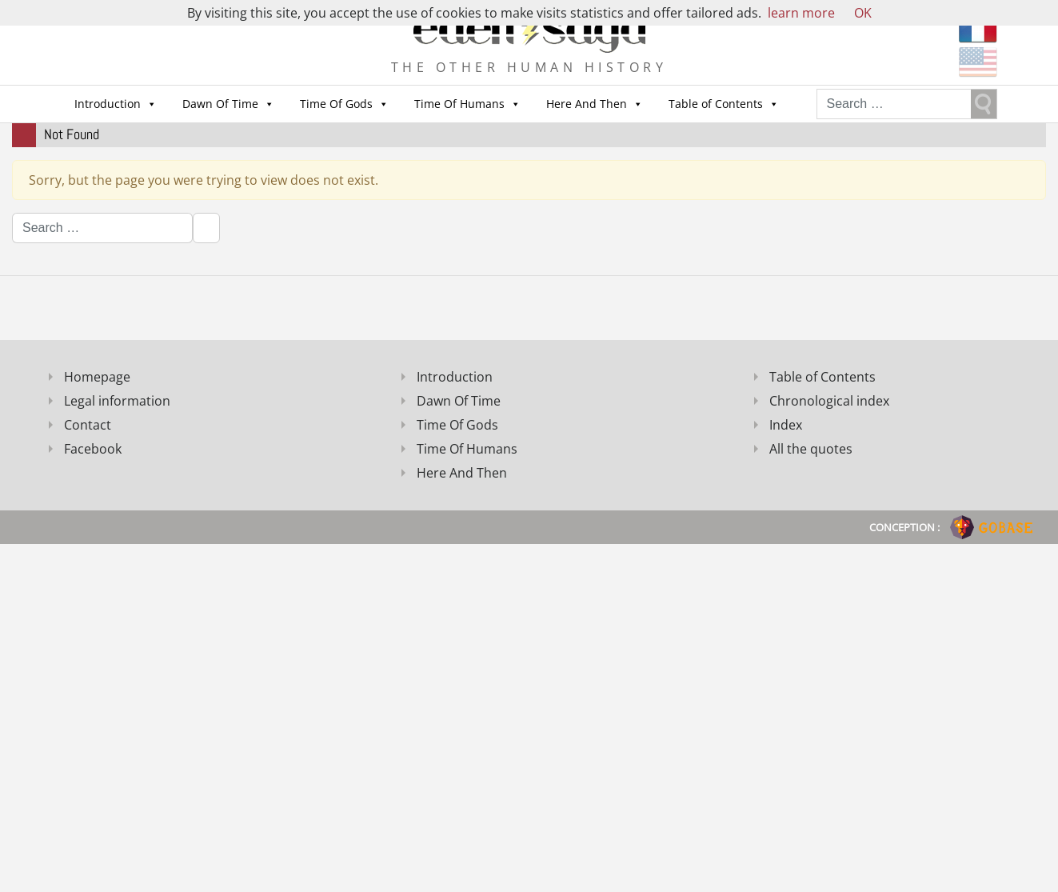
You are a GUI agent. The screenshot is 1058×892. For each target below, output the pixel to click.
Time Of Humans (459, 103)
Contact (87, 425)
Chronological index (829, 401)
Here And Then (586, 103)
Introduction (107, 103)
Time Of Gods (336, 103)
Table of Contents (716, 103)
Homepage (97, 377)
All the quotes (810, 449)
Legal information (117, 401)
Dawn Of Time (220, 103)
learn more (801, 13)
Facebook (93, 449)
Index (785, 425)
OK (863, 13)
